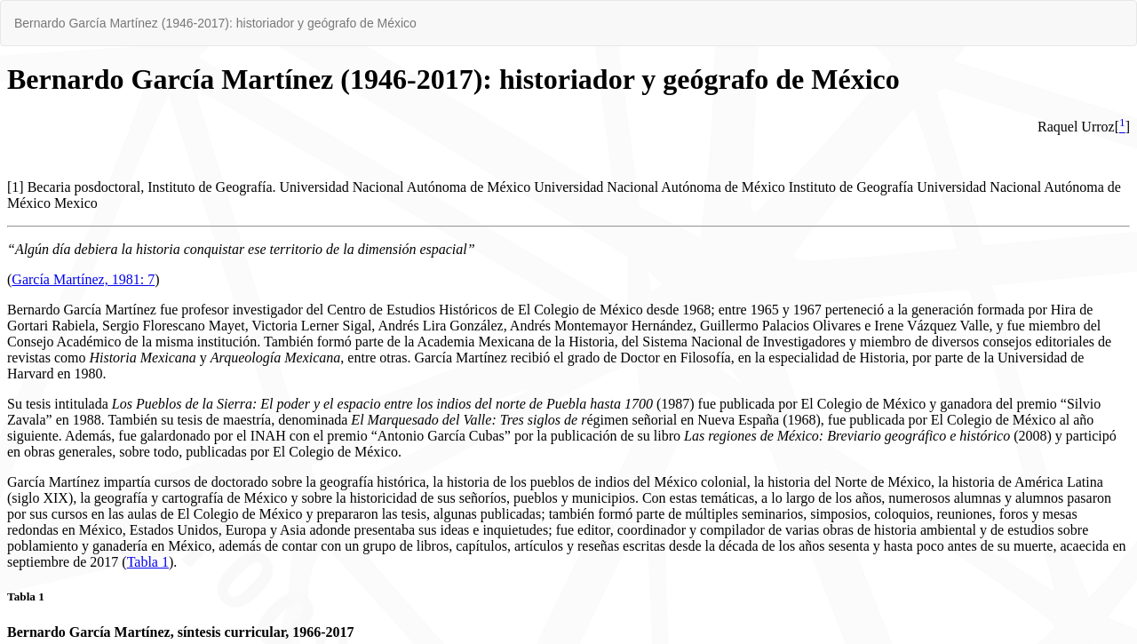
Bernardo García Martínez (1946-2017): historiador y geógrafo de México (215, 23)
